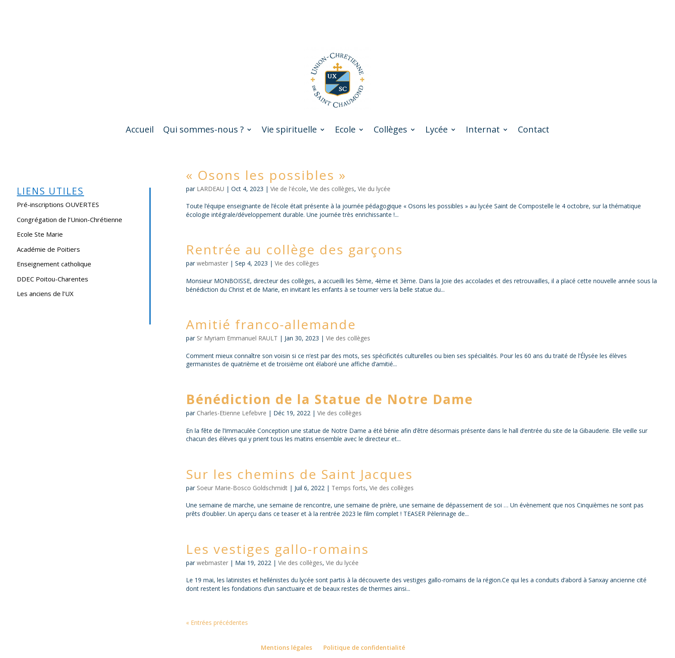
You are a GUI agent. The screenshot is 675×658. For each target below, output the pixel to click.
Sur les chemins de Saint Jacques (299, 474)
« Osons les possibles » (266, 175)
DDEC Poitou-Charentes (52, 279)
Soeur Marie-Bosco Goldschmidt (242, 488)
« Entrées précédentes (217, 622)
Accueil (140, 131)
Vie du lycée (374, 189)
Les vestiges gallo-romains (277, 549)
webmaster (212, 263)
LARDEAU (210, 189)
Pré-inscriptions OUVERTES (58, 204)
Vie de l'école (288, 189)
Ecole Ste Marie (40, 234)
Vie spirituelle (289, 131)
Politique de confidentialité (364, 647)
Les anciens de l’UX (45, 293)
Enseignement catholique (54, 263)
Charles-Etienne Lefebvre (231, 413)
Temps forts (348, 488)
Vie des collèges (332, 189)
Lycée (436, 131)
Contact (533, 131)
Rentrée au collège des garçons (294, 249)
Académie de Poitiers (48, 249)
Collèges (390, 131)
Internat (483, 131)
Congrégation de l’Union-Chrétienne (69, 219)
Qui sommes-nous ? (203, 131)
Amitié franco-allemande (271, 324)
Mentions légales (286, 647)
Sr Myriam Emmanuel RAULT (237, 338)
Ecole (345, 131)
